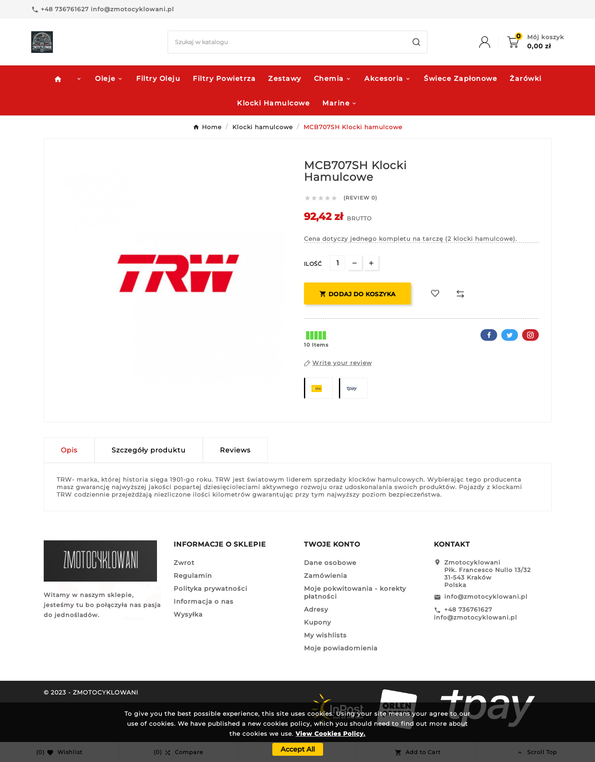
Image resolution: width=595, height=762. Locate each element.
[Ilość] (337, 263)
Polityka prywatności (210, 588)
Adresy (316, 609)
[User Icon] (493, 42)
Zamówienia (325, 576)
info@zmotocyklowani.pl (486, 596)
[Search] (287, 42)
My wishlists (325, 635)
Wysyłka (188, 614)
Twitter (509, 335)
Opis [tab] (69, 450)
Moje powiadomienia (341, 648)
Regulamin (193, 576)
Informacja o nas (204, 601)
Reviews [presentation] (235, 450)
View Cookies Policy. (331, 733)
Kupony (317, 622)
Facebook (488, 335)
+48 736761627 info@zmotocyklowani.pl (475, 613)
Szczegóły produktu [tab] (149, 450)
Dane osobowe (330, 563)
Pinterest (530, 335)
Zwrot (184, 563)
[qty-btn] (371, 262)
